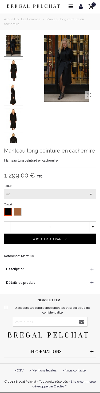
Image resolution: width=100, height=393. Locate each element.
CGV (18, 370)
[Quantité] (50, 226)
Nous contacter (74, 370)
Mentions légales (43, 370)
